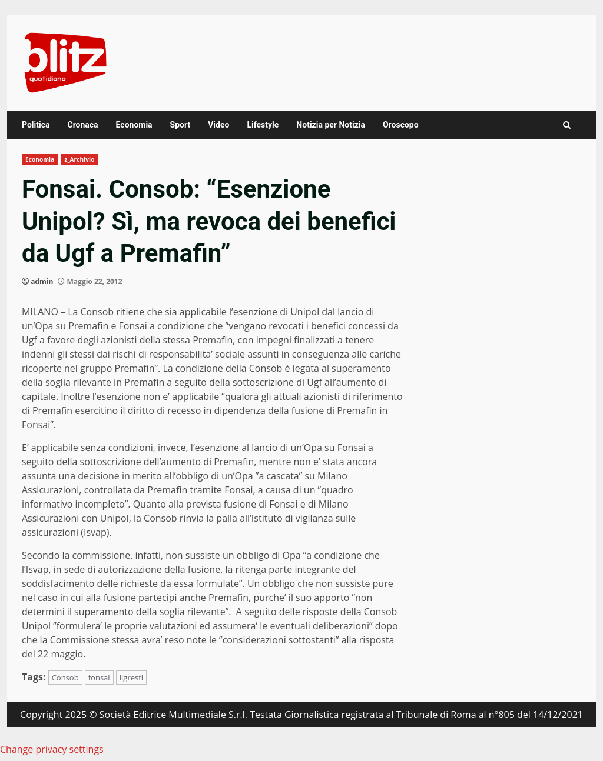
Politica (35, 124)
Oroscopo (401, 124)
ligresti (131, 677)
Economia (134, 124)
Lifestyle (263, 124)
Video (218, 124)
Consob (65, 677)
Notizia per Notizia (330, 124)
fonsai (99, 677)
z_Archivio (79, 159)
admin (42, 281)
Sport (180, 124)
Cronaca (82, 124)
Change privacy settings (52, 749)
